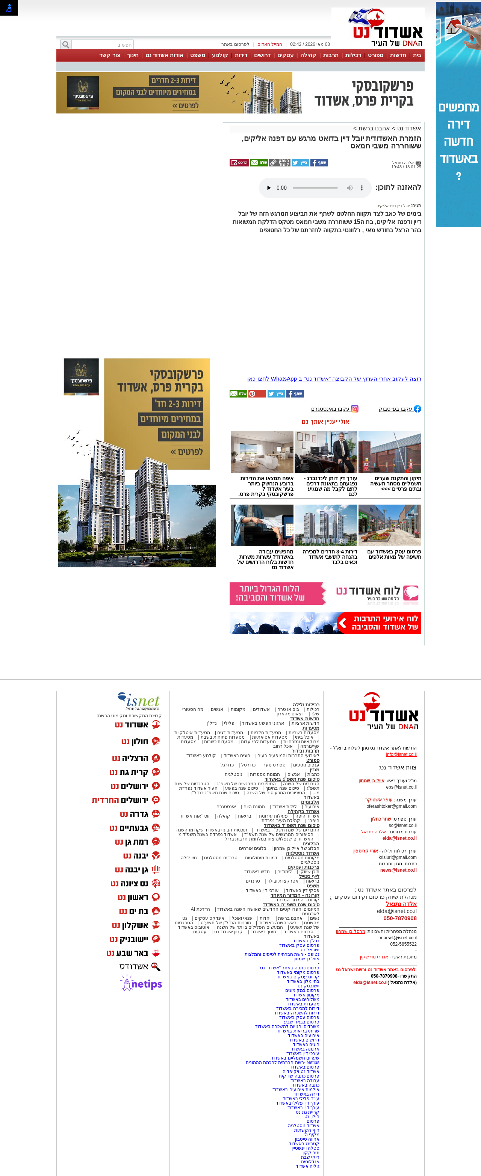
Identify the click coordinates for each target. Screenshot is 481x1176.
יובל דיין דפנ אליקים (393, 205)
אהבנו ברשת (374, 128)
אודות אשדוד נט (164, 55)
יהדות (265, 918)
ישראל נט (310, 949)
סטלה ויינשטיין (305, 1148)
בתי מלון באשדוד (303, 981)
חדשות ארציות (305, 723)
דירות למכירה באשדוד (297, 1008)
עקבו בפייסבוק (400, 408)
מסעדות (311, 728)
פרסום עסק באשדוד (298, 945)
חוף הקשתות (306, 1130)
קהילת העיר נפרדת (281, 820)
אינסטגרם (226, 806)
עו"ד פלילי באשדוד (300, 1098)
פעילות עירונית (273, 816)
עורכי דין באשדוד (262, 890)
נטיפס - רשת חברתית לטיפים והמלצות (282, 954)
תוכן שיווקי (309, 871)
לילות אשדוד (284, 806)
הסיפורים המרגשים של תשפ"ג (246, 783)
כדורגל (227, 765)
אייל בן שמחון (306, 958)
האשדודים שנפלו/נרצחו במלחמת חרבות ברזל (269, 839)
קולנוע (220, 55)
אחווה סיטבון (307, 1139)
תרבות (331, 55)
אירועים (311, 806)
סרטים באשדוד (298, 931)
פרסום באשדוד (304, 1067)
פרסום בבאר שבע (301, 1022)
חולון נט (311, 1116)
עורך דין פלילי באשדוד (297, 1103)
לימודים (284, 871)
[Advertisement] (137, 230)
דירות (241, 55)
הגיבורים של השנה (301, 783)
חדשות (398, 55)
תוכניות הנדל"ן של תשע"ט (226, 922)
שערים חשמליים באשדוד (295, 1058)
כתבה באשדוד (304, 1085)
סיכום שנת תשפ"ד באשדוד (291, 825)
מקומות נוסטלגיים (301, 857)
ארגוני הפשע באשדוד (263, 723)
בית (417, 55)
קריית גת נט (307, 1112)
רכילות (353, 55)
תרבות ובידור (305, 751)
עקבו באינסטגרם (334, 408)
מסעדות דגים (230, 732)
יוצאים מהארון (290, 713)
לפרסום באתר (235, 44)
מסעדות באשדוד (303, 1004)
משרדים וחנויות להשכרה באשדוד (287, 1026)
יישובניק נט (307, 986)
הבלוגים (311, 843)
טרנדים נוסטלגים (220, 857)
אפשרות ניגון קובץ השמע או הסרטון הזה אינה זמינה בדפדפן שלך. (315, 188)
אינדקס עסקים (209, 918)
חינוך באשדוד (263, 931)
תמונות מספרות (264, 774)
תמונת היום (254, 806)
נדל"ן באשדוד (306, 940)
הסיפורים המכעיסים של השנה (276, 792)
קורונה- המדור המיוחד (297, 899)
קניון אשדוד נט (228, 931)
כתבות (313, 774)
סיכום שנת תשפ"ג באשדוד (292, 779)
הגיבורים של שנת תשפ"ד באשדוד (286, 830)
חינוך (133, 55)
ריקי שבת (310, 1157)
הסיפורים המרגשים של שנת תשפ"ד (278, 834)
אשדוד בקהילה (303, 811)
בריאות (244, 816)
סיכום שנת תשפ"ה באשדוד (291, 904)
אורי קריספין (365, 851)
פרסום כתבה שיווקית (298, 1076)
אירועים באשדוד (303, 1035)
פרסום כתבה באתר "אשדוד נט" (289, 967)
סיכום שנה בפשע (242, 788)
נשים (314, 918)
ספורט (375, 55)
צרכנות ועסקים (303, 867)
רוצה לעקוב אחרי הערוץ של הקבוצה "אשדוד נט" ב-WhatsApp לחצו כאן (334, 378)
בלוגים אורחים (252, 848)
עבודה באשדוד (304, 1080)
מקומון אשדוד (306, 995)
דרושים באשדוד (304, 1040)
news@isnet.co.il (398, 870)
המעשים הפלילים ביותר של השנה (250, 927)
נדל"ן (211, 723)
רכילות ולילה (306, 704)
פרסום (312, 1121)
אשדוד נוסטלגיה (302, 853)
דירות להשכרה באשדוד (296, 1013)
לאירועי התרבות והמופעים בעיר (288, 755)
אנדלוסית (310, 1161)
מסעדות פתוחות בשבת (223, 737)
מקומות (238, 709)
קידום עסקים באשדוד (298, 976)
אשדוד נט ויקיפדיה (300, 1071)
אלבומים (310, 802)
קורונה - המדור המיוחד (295, 895)
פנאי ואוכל (242, 918)
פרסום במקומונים (302, 990)
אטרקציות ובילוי (283, 881)
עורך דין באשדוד (303, 1107)
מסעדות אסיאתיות (269, 737)
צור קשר (109, 55)
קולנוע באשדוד (201, 755)
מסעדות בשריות (304, 732)
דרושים (262, 55)
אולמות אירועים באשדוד (295, 1089)
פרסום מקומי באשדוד (298, 972)
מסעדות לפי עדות (258, 741)
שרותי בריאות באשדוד (298, 1031)
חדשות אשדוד (304, 718)
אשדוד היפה (306, 816)
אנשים (217, 709)
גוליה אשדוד (307, 1166)
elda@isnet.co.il (400, 838)
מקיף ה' (311, 1134)
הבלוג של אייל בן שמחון (296, 848)
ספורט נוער (274, 765)
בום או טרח (288, 709)
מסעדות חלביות (266, 732)
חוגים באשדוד (237, 755)
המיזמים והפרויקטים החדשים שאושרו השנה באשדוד (267, 909)
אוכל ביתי (303, 737)
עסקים (285, 55)
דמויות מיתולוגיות (261, 857)
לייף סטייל (309, 876)
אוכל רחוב (283, 746)
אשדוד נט (408, 128)
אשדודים (261, 709)
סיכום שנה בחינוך (282, 788)
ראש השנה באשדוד (278, 922)
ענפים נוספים (306, 765)
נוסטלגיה (233, 774)
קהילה (308, 55)
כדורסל (248, 765)
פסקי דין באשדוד (302, 890)
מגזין (314, 769)
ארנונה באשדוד (304, 1049)
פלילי (229, 723)
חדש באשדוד (257, 871)
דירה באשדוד (306, 1094)
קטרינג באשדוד (304, 1143)
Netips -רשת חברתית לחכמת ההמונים (282, 1062)
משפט (197, 55)
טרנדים (253, 881)
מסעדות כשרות (218, 741)
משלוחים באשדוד (302, 999)
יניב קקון (311, 1152)
